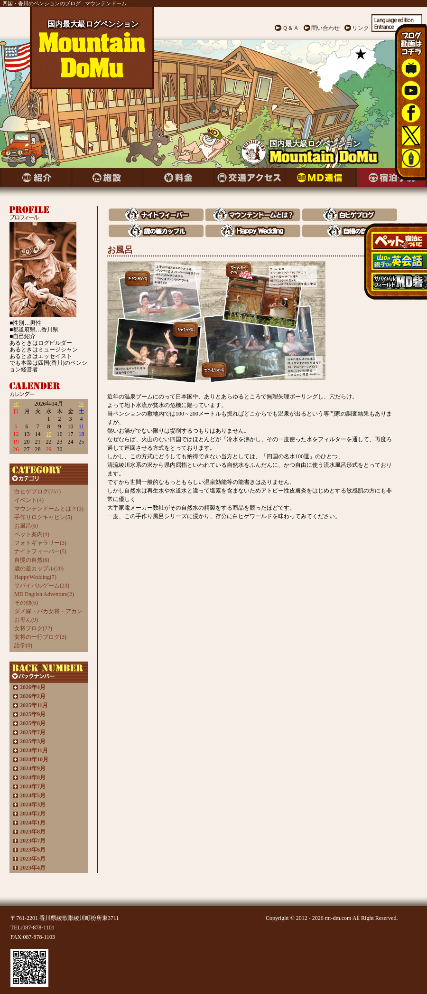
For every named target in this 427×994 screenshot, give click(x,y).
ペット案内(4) (31, 534)
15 (49, 434)
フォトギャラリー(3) (40, 543)
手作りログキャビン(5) (43, 517)
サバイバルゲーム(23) (41, 585)
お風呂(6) (26, 525)
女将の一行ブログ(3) (40, 637)
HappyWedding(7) (35, 577)
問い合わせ (325, 28)
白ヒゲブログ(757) (37, 491)
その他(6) (26, 602)
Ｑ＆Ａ (290, 28)
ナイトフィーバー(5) (40, 551)
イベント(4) (29, 500)
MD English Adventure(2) (44, 594)
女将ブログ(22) (33, 628)
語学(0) (23, 645)
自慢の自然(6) (31, 560)
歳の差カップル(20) (39, 568)
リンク (360, 28)
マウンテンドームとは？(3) (49, 508)
